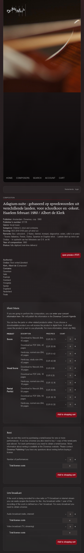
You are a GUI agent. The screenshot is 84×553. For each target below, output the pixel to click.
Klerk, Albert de (9, 266)
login (77, 189)
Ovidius (6, 263)
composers (23, 178)
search (37, 178)
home (9, 178)
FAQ (74, 328)
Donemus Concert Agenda (64, 317)
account (50, 178)
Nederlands (69, 189)
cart (62, 178)
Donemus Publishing (15, 450)
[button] (71, 255)
